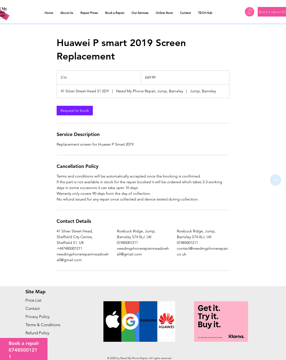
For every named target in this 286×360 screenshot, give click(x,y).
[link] (75, 110)
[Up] (275, 180)
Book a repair (24, 343)
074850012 (22, 350)
